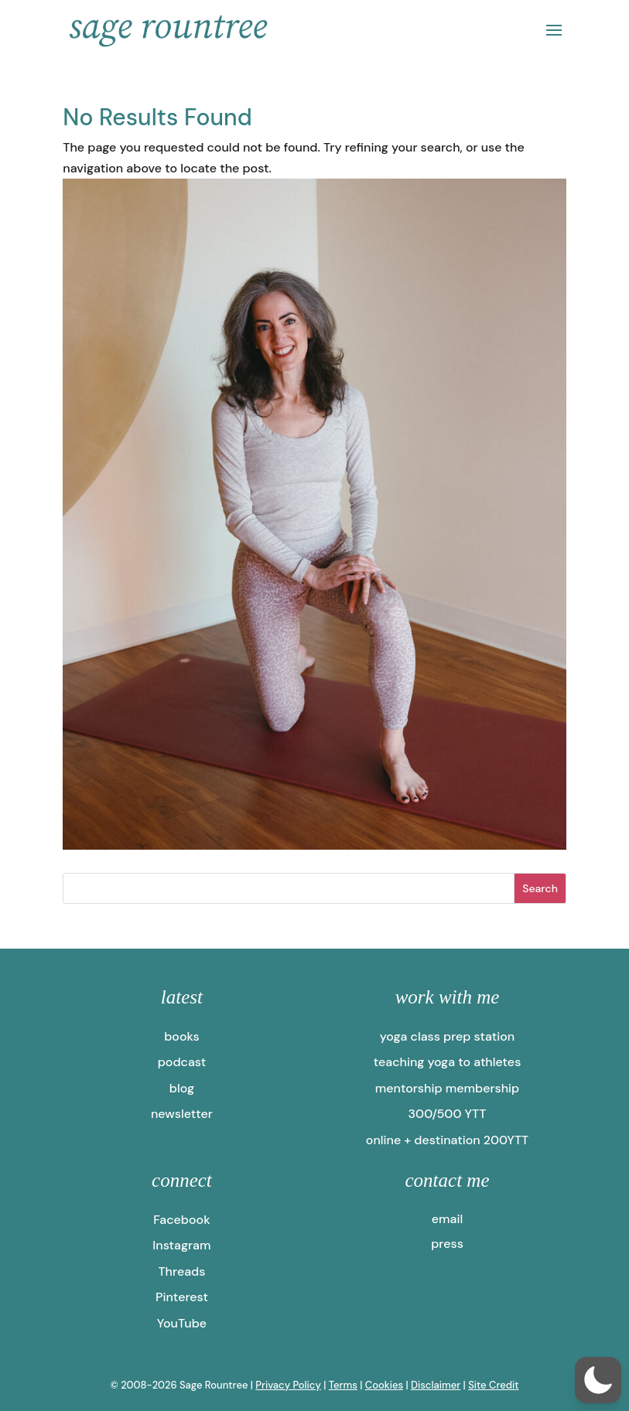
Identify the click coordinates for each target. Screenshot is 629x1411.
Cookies (384, 1385)
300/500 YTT (448, 1114)
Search (540, 888)
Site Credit (493, 1385)
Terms (343, 1385)
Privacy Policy (288, 1385)
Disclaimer (435, 1385)
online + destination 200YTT (447, 1140)
